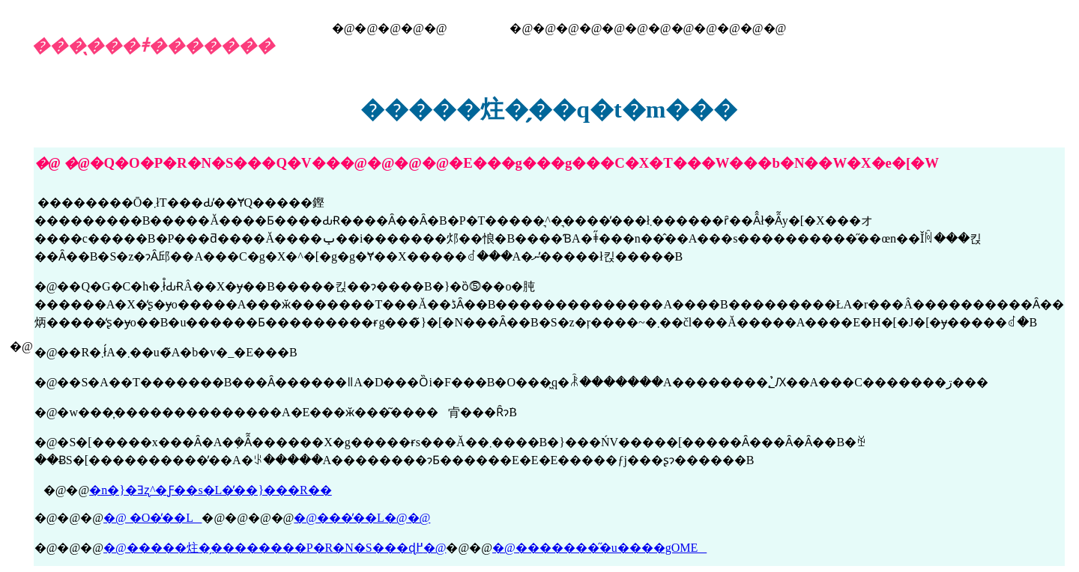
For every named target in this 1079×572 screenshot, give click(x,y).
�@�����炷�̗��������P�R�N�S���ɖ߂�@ (275, 547)
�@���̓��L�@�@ (362, 517)
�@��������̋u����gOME (599, 547)
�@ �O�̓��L (152, 517)
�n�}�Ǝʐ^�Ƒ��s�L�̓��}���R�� (210, 490)
